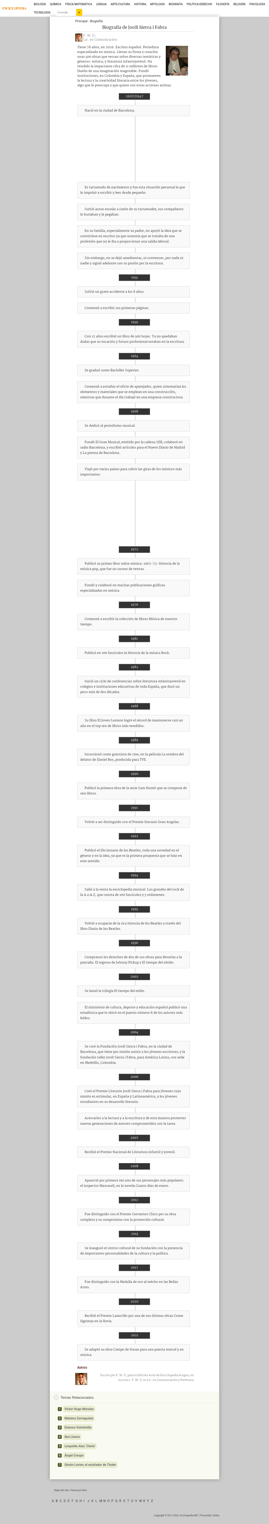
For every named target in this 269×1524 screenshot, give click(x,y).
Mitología (157, 4)
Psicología (257, 4)
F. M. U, (89, 35)
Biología (40, 4)
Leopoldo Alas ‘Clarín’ (80, 1446)
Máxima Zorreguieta (79, 1418)
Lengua (101, 4)
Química (55, 4)
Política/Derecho (199, 4)
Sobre (216, 1515)
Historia (140, 4)
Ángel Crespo (74, 1455)
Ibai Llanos (72, 1437)
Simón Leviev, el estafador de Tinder (90, 1465)
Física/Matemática (78, 4)
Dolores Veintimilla (78, 1427)
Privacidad (205, 1515)
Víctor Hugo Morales (79, 1409)
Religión (239, 4)
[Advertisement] (134, 149)
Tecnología (42, 12)
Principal (81, 21)
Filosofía (222, 4)
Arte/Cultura (120, 4)
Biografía (176, 4)
